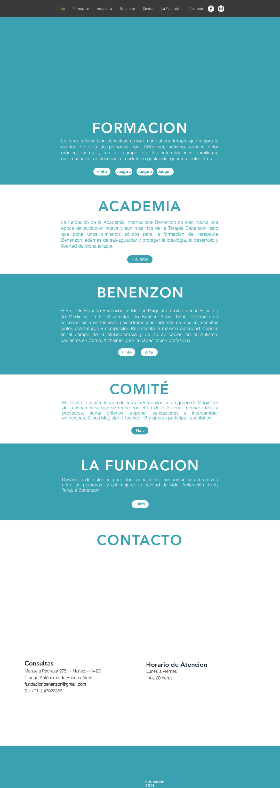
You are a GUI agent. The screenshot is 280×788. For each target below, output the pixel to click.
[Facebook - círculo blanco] (211, 8)
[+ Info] (101, 171)
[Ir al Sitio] (140, 259)
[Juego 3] (165, 171)
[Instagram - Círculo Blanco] (221, 8)
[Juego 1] (123, 171)
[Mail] (139, 430)
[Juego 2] (145, 171)
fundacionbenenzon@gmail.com (55, 684)
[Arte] (149, 352)
